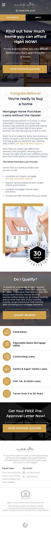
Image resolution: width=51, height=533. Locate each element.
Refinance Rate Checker (11, 476)
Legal (9, 503)
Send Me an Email (33, 473)
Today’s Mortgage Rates (11, 479)
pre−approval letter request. (29, 143)
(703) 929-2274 (27, 11)
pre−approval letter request (19, 179)
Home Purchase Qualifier (11, 473)
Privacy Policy (18, 503)
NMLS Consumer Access (34, 503)
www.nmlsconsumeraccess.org (19, 508)
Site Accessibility (8, 482)
